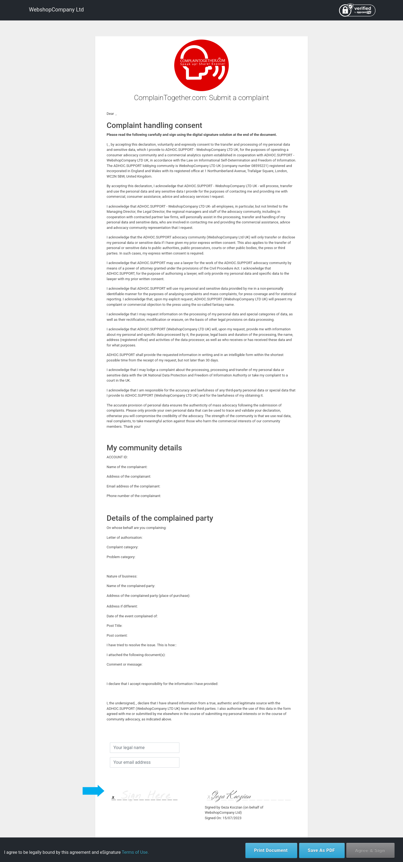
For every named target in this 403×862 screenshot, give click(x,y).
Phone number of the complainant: (135, 496)
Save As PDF (321, 850)
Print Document (271, 850)
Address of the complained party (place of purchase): (149, 595)
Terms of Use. (135, 852)
